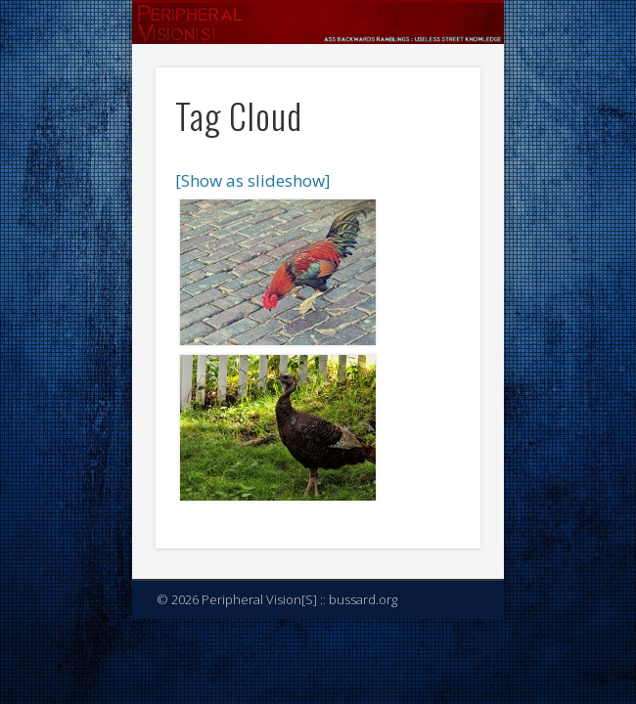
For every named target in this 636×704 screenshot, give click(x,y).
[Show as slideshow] (253, 180)
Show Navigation (432, 175)
